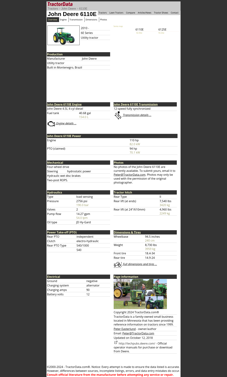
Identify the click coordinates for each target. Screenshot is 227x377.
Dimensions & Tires (127, 232)
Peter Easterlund (125, 329)
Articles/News (144, 12)
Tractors (53, 8)
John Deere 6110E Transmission (136, 104)
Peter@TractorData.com (129, 175)
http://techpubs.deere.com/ (134, 343)
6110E (83, 8)
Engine (63, 19)
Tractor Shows (161, 12)
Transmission (76, 19)
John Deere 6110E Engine (64, 104)
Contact (174, 12)
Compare (130, 12)
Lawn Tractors (116, 12)
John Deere (68, 8)
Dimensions (91, 19)
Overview (52, 19)
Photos (103, 19)
